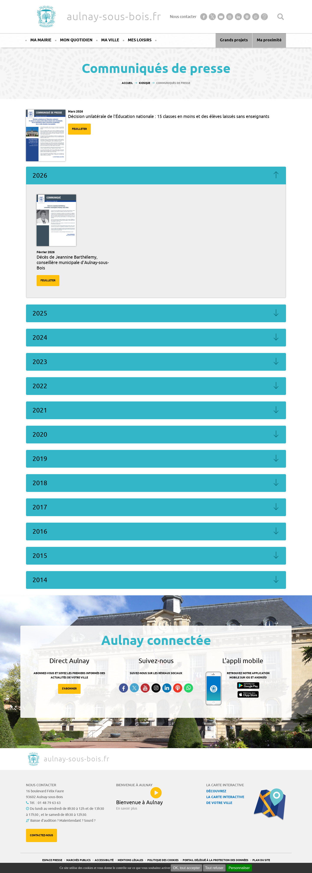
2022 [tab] (156, 386)
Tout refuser (214, 868)
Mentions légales (130, 860)
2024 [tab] (156, 337)
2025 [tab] (156, 313)
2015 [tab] (156, 556)
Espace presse (52, 860)
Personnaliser (239, 868)
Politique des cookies (163, 860)
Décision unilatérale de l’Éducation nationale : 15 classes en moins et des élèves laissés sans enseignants (168, 116)
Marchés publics (78, 860)
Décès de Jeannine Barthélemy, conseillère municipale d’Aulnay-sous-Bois (73, 262)
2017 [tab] (156, 507)
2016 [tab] (156, 531)
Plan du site (261, 860)
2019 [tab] (156, 459)
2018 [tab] (156, 483)
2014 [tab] (156, 580)
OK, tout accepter (186, 868)
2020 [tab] (156, 434)
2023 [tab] (156, 362)
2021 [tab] (156, 410)
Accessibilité (104, 860)
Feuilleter (79, 129)
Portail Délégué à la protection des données (215, 860)
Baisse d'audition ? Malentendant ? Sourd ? (62, 820)
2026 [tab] (156, 175)
